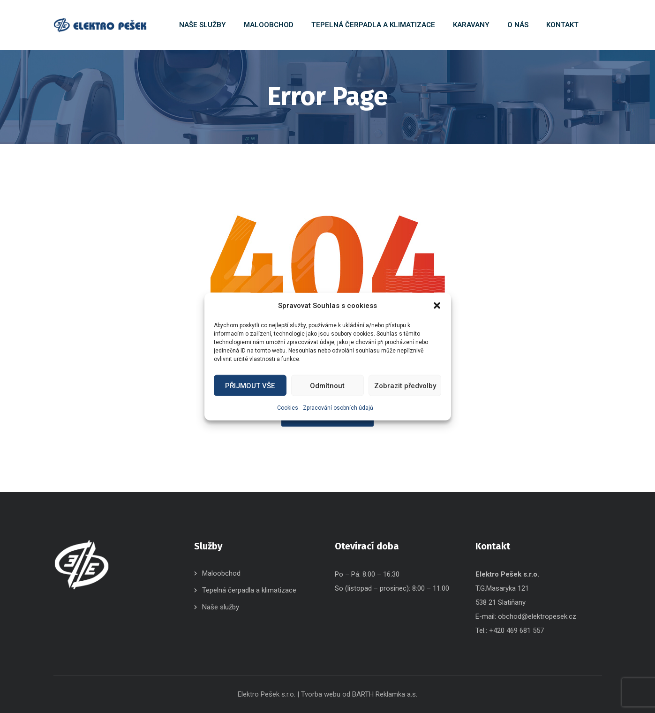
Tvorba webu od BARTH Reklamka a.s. (359, 694)
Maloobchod (221, 573)
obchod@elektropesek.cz (537, 616)
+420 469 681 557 (516, 630)
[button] (437, 305)
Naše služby (220, 607)
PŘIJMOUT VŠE (250, 385)
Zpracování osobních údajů (338, 408)
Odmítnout (327, 385)
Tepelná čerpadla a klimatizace (249, 590)
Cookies (287, 408)
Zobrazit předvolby (405, 385)
